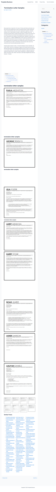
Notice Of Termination (20, 447)
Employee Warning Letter (30, 467)
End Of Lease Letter (9, 475)
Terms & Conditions (50, 2)
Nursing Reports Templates (46, 22)
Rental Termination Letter (20, 448)
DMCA (37, 2)
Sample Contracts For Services (47, 17)
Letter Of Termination (10, 425)
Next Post (35, 484)
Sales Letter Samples (30, 455)
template (43, 28)
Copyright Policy (32, 2)
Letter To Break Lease (20, 452)
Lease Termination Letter (10, 440)
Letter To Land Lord (19, 445)
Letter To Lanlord (19, 441)
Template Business (6, 2)
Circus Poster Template (45, 15)
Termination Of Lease (10, 458)
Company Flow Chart (45, 20)
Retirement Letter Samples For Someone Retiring (30, 421)
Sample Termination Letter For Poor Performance (29, 459)
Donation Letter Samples (20, 467)
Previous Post (5, 484)
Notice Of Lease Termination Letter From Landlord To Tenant (10, 436)
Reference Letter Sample (30, 456)
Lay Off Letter (28, 443)
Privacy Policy (42, 2)
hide (47, 31)
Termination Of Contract (20, 478)
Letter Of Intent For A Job (20, 471)
